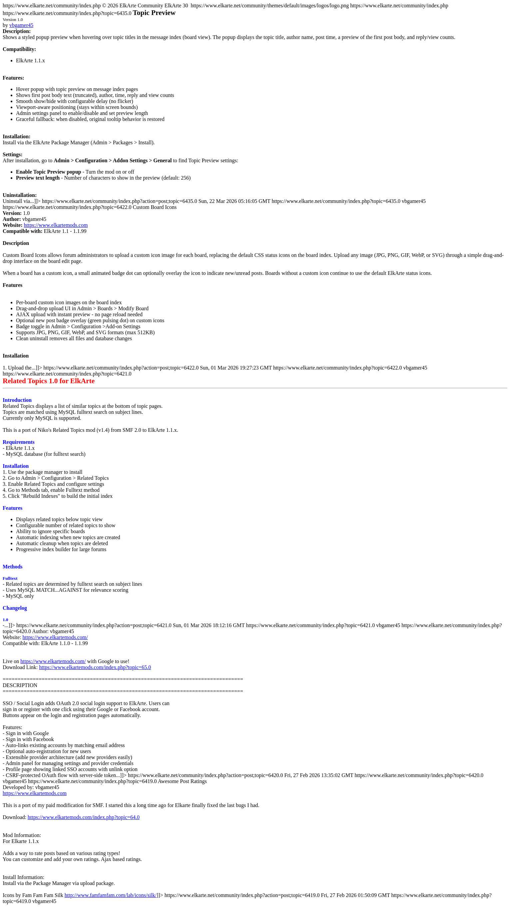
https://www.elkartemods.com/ (55, 637)
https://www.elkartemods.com (56, 225)
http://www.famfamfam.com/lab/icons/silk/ (111, 895)
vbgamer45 (21, 25)
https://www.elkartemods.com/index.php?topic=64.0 (84, 817)
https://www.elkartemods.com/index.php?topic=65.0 (95, 667)
